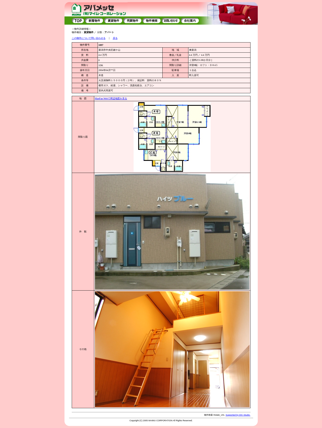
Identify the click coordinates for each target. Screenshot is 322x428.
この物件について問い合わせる (89, 38)
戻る (115, 38)
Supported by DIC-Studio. (238, 415)
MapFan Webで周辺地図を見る (111, 98)
